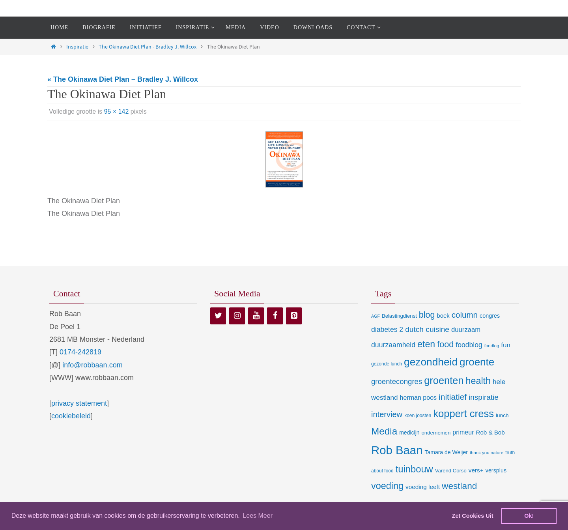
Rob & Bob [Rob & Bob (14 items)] (490, 432)
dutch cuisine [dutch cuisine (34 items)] (427, 329)
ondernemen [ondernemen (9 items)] (436, 433)
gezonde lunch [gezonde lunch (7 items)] (386, 364)
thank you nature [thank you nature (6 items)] (486, 452)
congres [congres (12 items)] (490, 316)
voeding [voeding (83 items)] (387, 486)
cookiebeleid (71, 416)
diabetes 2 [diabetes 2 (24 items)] (387, 329)
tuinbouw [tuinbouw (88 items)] (414, 469)
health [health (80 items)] (478, 381)
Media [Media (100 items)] (384, 431)
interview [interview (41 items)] (386, 414)
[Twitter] (218, 315)
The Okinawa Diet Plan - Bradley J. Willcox (147, 46)
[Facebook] (275, 315)
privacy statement (79, 403)
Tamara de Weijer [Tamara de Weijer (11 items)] (445, 452)
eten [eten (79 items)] (426, 344)
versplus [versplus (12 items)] (496, 470)
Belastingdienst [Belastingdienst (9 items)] (399, 316)
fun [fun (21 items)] (505, 345)
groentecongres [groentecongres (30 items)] (396, 381)
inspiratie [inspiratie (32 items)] (484, 397)
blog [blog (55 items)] (427, 315)
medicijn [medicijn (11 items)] (409, 432)
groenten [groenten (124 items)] (443, 380)
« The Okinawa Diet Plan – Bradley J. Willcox (122, 79)
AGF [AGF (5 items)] (375, 316)
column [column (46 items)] (465, 314)
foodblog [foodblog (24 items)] (469, 345)
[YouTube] (256, 315)
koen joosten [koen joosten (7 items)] (417, 415)
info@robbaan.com (92, 365)
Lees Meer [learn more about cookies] (258, 515)
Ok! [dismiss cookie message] (529, 516)
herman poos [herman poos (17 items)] (418, 397)
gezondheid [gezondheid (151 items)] (431, 362)
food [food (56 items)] (445, 344)
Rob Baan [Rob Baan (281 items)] (396, 450)
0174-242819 (80, 352)
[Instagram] (237, 315)
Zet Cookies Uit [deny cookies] (472, 516)
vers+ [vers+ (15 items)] (476, 470)
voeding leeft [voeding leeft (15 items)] (422, 486)
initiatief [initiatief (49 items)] (453, 396)
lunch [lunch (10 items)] (502, 415)
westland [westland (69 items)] (459, 486)
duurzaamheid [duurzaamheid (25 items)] (393, 345)
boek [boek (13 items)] (443, 316)
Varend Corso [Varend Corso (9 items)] (451, 471)
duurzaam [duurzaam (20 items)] (465, 329)
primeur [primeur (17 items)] (463, 432)
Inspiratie (77, 46)
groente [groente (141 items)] (477, 362)
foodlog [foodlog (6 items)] (491, 345)
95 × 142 (116, 111)
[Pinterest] (294, 315)
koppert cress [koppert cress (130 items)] (463, 413)
